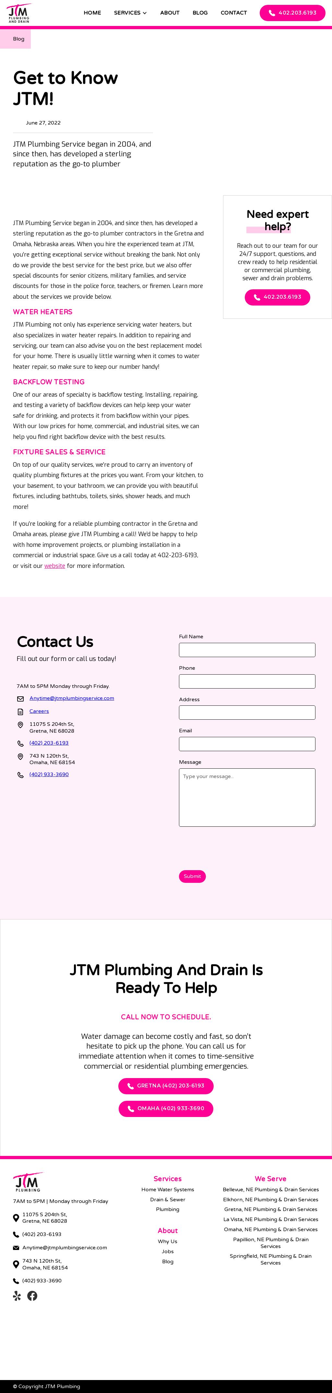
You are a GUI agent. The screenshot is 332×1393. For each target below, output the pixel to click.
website (54, 566)
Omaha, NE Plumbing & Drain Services (271, 1229)
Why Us (167, 1241)
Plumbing (167, 1209)
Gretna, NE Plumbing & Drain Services (270, 1209)
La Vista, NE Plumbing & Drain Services (270, 1219)
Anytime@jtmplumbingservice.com (72, 698)
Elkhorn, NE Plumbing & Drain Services (270, 1199)
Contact (234, 13)
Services (127, 13)
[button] (131, 13)
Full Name (191, 636)
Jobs (168, 1251)
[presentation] (228, 847)
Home (92, 13)
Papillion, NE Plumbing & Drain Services (271, 1243)
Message (190, 762)
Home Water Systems (167, 1189)
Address (189, 699)
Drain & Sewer (167, 1199)
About (170, 13)
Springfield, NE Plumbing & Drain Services (271, 1259)
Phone (187, 668)
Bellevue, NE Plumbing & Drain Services (271, 1189)
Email (185, 730)
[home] (19, 13)
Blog (200, 13)
